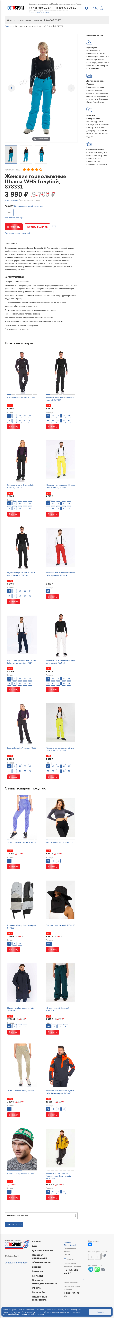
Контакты (37, 1275)
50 (9, 212)
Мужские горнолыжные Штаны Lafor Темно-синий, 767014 (21, 661)
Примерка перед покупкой (17, 233)
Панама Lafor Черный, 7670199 (60, 925)
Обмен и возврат (41, 1262)
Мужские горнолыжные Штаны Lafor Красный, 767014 (60, 574)
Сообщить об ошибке (16, 1262)
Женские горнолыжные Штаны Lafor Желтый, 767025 (60, 749)
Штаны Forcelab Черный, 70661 (21, 397)
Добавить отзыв (14, 1224)
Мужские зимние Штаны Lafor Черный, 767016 (60, 398)
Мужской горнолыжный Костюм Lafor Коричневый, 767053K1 (58, 1176)
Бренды (36, 1266)
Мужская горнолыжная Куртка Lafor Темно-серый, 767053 (60, 1092)
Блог (34, 1245)
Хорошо (100, 1312)
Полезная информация (39, 1256)
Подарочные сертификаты (39, 1298)
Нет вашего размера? (14, 217)
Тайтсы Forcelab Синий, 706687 (21, 842)
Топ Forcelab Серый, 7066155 (59, 842)
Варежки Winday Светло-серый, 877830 (21, 926)
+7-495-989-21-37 (40, 7)
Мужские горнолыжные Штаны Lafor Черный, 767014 (21, 574)
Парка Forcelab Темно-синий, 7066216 (20, 1009)
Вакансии (37, 1271)
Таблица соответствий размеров (28, 206)
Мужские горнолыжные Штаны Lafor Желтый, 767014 (60, 486)
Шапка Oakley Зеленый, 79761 (21, 1173)
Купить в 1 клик (37, 226)
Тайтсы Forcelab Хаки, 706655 (20, 1090)
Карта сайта (38, 1292)
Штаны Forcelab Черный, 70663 (21, 747)
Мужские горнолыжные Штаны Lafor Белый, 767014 (60, 661)
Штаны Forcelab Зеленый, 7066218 (57, 1009)
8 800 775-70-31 (66, 7)
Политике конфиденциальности (58, 1312)
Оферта (36, 1287)
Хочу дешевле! (11, 200)
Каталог (36, 1241)
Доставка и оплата (42, 1250)
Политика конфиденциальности (44, 1282)
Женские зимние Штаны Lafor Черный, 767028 (21, 486)
